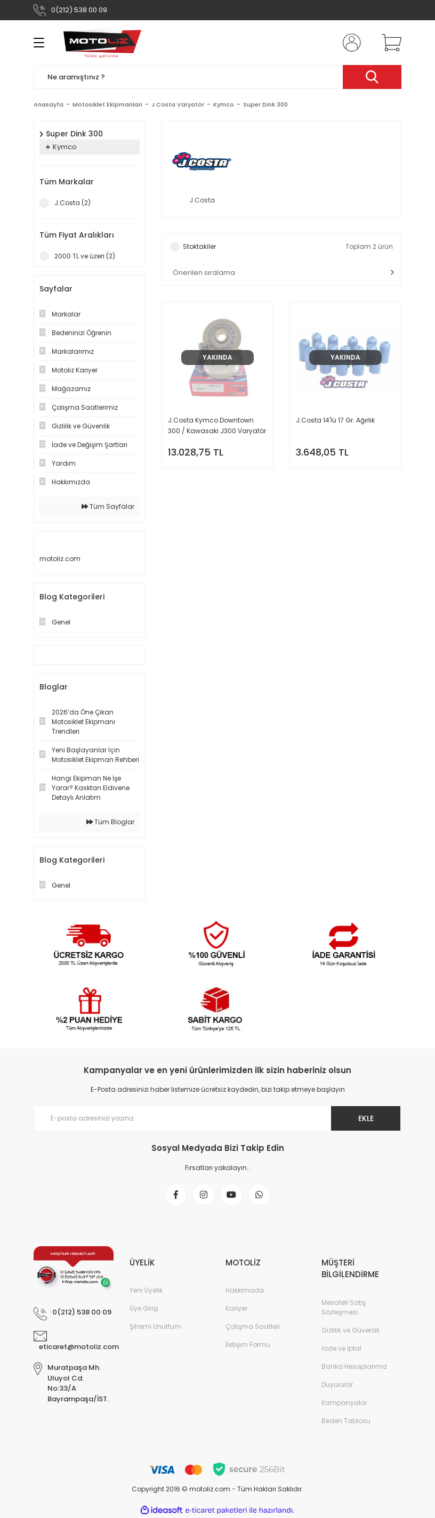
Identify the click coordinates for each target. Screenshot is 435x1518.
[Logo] (102, 43)
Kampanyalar (344, 1402)
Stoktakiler (199, 246)
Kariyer (236, 1308)
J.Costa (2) (72, 202)
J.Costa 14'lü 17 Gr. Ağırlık (335, 420)
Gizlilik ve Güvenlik (350, 1330)
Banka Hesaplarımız (354, 1366)
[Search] (217, 77)
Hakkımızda (244, 1290)
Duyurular (337, 1384)
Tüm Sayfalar (108, 506)
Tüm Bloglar (110, 821)
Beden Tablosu (345, 1420)
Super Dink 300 (265, 104)
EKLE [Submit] (366, 1118)
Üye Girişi (144, 1308)
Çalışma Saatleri (252, 1326)
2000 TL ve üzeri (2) (84, 256)
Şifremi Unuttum (155, 1326)
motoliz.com (59, 558)
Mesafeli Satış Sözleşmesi (343, 1307)
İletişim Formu (247, 1344)
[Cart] (389, 43)
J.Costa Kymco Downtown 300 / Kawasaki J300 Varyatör (217, 425)
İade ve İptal (341, 1348)
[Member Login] (350, 43)
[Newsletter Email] (217, 1118)
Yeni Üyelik (146, 1290)
